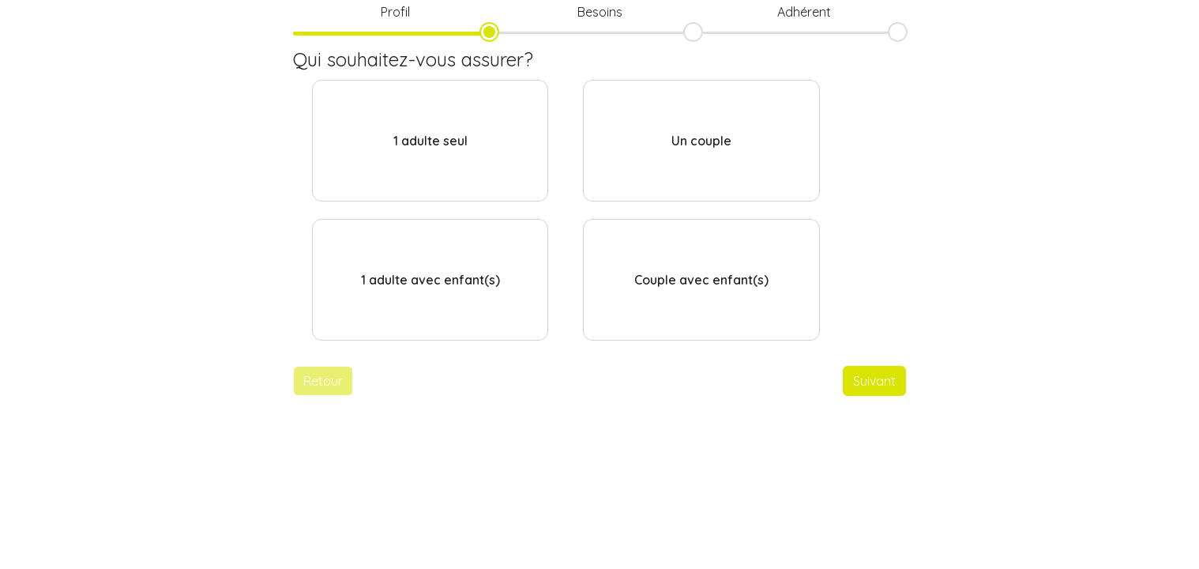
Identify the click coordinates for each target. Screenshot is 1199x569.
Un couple (701, 141)
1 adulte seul (430, 141)
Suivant (874, 381)
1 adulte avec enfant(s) (430, 280)
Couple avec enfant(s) (701, 280)
